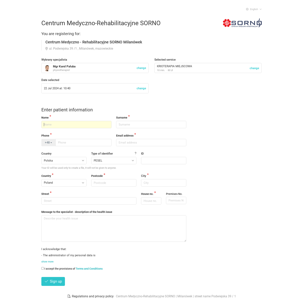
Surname (121, 117)
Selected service (165, 59)
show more (47, 261)
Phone (45, 135)
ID (142, 153)
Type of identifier (102, 153)
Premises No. (174, 193)
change (254, 68)
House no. (147, 193)
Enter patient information (67, 110)
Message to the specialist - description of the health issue (76, 211)
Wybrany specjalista (54, 59)
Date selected (50, 80)
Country (46, 153)
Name (45, 117)
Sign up (53, 281)
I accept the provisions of (72, 268)
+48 (48, 142)
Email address (125, 135)
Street (45, 193)
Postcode (97, 175)
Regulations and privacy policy (90, 296)
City (143, 176)
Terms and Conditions (89, 268)
